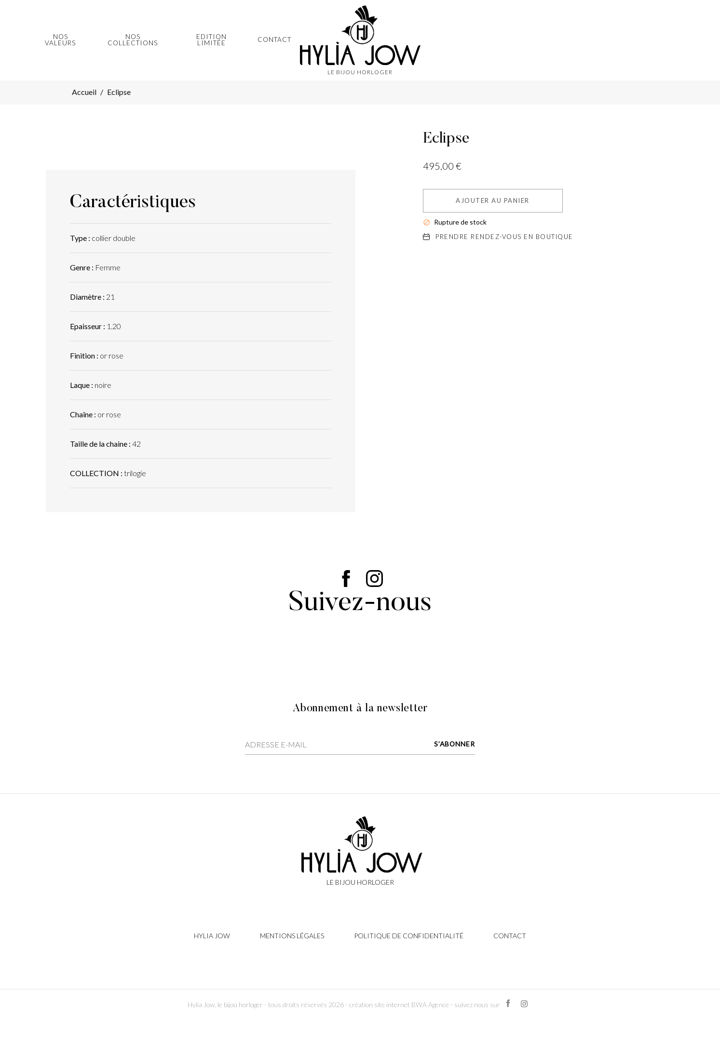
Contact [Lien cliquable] (509, 936)
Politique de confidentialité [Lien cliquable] (408, 936)
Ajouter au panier (493, 200)
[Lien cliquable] (360, 850)
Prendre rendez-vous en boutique (498, 236)
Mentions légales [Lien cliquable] (292, 936)
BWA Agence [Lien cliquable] (430, 1004)
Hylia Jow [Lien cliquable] (212, 936)
